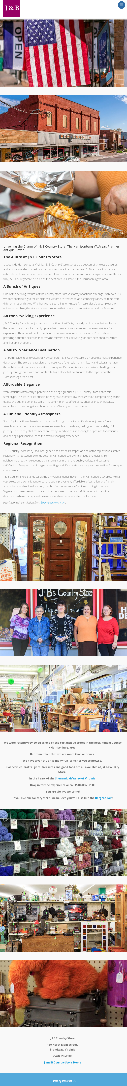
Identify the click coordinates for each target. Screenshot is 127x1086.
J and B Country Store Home (62, 1062)
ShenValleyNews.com (53, 502)
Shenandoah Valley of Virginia (75, 778)
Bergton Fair (103, 798)
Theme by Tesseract (61, 1081)
